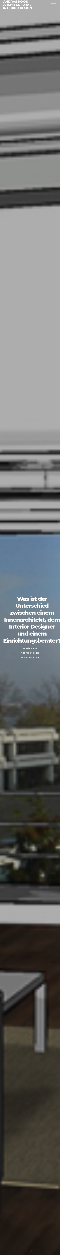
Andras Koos (32, 657)
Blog (36, 653)
